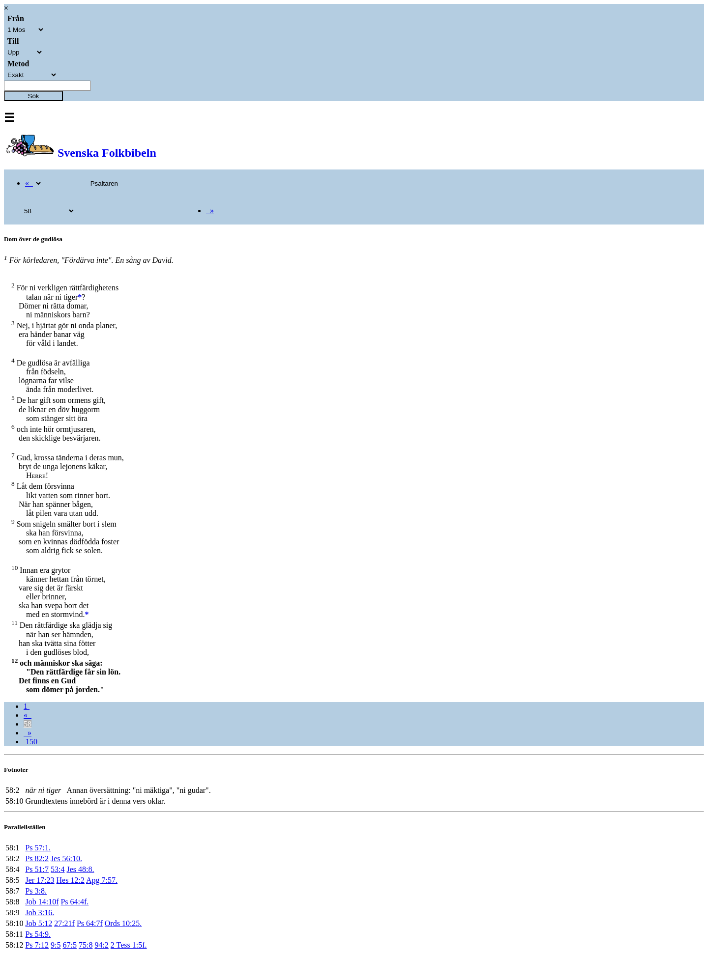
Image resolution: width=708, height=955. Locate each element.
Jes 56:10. (66, 858)
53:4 (57, 869)
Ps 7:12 (37, 945)
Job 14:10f (42, 902)
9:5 (55, 945)
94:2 (101, 945)
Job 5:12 (38, 923)
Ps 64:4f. (74, 902)
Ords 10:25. (123, 923)
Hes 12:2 (71, 880)
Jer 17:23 (39, 880)
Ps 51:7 (37, 869)
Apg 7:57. (102, 880)
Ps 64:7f (90, 923)
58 (27, 724)
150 (30, 741)
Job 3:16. (39, 912)
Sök (33, 96)
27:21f (64, 923)
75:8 (85, 945)
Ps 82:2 (37, 858)
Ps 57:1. (38, 847)
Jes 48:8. (80, 869)
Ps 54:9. (38, 934)
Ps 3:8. (36, 891)
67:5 (69, 945)
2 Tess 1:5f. (129, 945)
